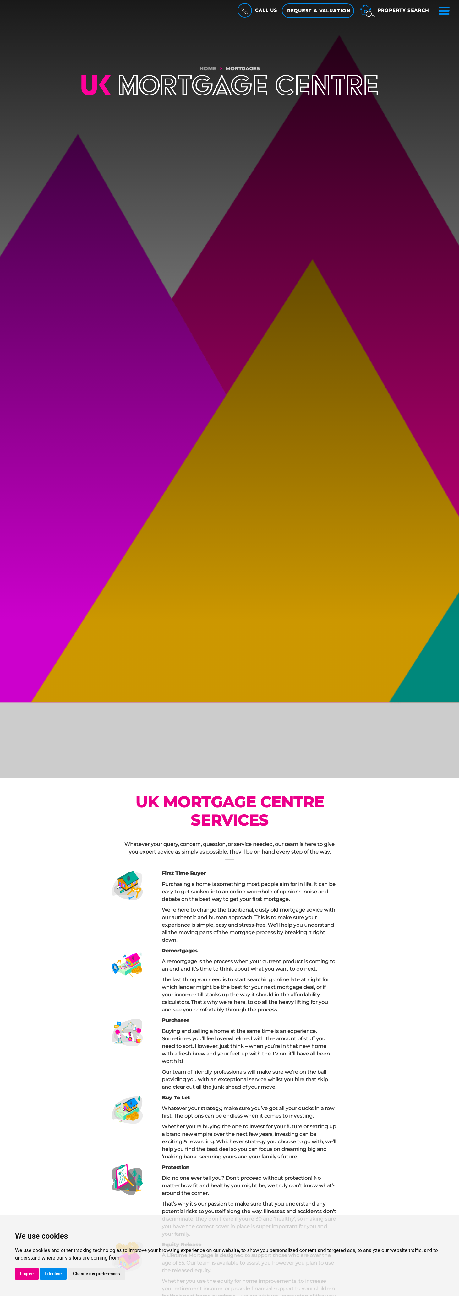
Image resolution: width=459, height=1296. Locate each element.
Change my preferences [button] (96, 1273)
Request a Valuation (319, 11)
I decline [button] (53, 1273)
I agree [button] (27, 1273)
